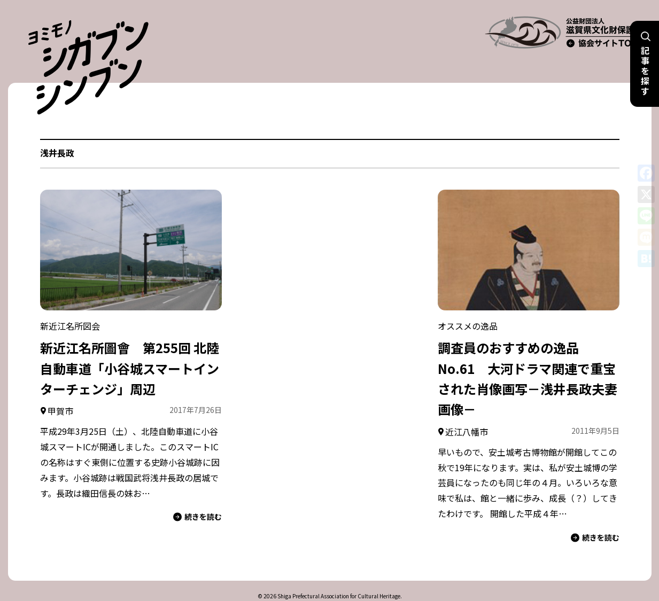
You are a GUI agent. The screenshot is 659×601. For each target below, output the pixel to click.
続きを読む (197, 495)
